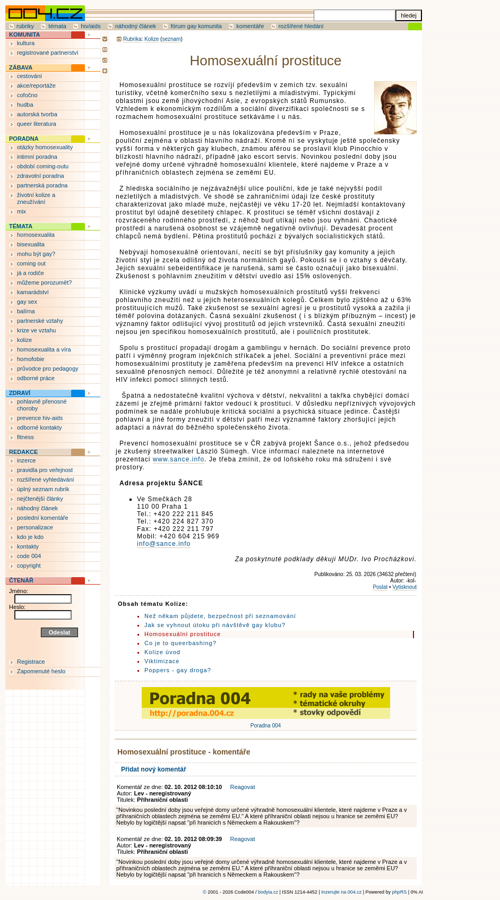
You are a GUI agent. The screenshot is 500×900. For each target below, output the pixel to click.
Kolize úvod (162, 652)
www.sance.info (178, 459)
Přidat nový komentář (153, 769)
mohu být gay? (36, 254)
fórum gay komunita (196, 26)
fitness (25, 437)
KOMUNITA (24, 34)
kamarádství (33, 292)
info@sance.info (164, 543)
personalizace (35, 527)
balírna (26, 311)
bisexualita (31, 244)
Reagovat (242, 787)
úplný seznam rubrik (43, 489)
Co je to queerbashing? (180, 643)
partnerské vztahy (40, 321)
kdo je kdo (30, 537)
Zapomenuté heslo (41, 671)
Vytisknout (404, 587)
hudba (25, 104)
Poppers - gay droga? (177, 670)
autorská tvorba (37, 114)
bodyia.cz (268, 892)
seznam (171, 39)
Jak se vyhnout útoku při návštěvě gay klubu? (215, 625)
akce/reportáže (36, 85)
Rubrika (132, 39)
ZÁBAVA (20, 67)
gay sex (27, 301)
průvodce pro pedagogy (48, 368)
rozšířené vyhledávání (45, 479)
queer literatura (36, 124)
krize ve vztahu (36, 330)
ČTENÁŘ (21, 580)
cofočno (27, 95)
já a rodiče (30, 273)
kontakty (28, 546)
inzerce (26, 460)
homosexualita (36, 235)
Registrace (31, 661)
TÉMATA (20, 226)
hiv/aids (90, 26)
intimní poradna (37, 156)
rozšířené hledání (301, 26)
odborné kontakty (39, 427)
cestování (29, 76)
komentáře (250, 26)
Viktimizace (161, 661)
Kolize (151, 39)
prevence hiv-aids (40, 418)
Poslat (380, 587)
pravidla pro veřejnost (45, 470)
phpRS (399, 892)
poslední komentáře (42, 518)
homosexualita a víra (44, 349)
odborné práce (36, 378)
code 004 (29, 556)
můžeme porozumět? (44, 282)
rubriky (25, 26)
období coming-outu (42, 166)
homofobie (30, 359)
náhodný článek (135, 26)
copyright (29, 565)
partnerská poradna (42, 185)
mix (21, 211)
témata (57, 26)
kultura (26, 43)
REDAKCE (23, 452)
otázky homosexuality (45, 147)
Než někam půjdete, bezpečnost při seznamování (220, 616)
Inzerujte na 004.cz (341, 892)
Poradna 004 (266, 722)
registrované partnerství (48, 52)
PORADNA (24, 138)
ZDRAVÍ (19, 393)
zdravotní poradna (40, 176)
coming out (31, 263)
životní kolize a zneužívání (36, 198)
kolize (24, 340)
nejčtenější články (40, 498)
